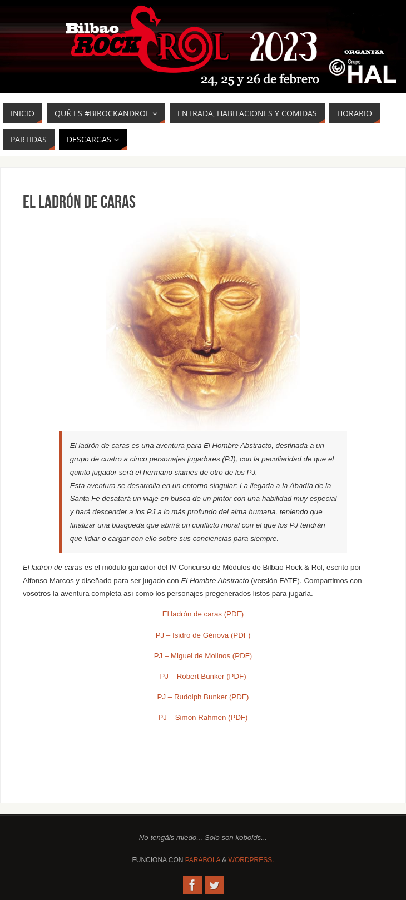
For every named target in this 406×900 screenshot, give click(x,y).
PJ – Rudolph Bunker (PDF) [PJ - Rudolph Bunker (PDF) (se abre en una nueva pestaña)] (203, 697)
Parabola (202, 860)
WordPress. (251, 860)
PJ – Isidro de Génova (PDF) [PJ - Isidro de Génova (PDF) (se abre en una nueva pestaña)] (203, 635)
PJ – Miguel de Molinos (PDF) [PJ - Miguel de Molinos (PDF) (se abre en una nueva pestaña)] (203, 656)
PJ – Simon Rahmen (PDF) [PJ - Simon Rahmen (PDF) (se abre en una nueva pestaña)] (202, 717)
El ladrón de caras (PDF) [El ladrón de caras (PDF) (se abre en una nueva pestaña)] (203, 614)
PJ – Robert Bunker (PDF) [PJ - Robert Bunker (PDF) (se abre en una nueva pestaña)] (203, 676)
